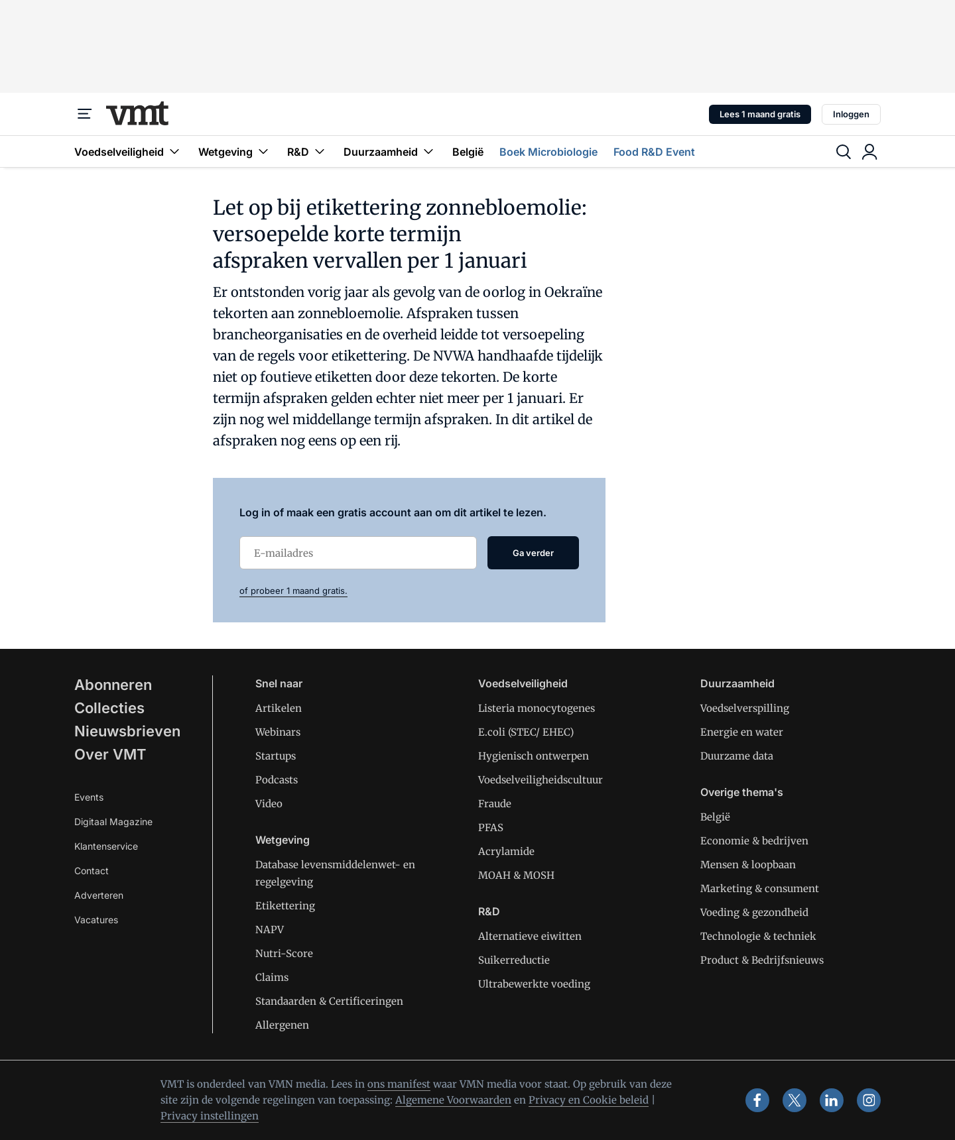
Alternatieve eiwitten (530, 936)
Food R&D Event (654, 151)
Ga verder (533, 552)
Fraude (494, 803)
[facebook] (757, 1100)
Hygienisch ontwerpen (533, 756)
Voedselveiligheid (128, 151)
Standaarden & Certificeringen (329, 1001)
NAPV (269, 929)
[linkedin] (832, 1100)
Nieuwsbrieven (127, 731)
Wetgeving (234, 151)
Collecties (109, 707)
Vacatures (96, 919)
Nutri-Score (284, 953)
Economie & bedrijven (754, 840)
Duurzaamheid (390, 151)
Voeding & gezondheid (754, 912)
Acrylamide (506, 851)
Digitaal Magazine (113, 821)
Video (269, 803)
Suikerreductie (514, 960)
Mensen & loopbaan (748, 864)
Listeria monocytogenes (536, 708)
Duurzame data (736, 756)
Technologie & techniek (758, 936)
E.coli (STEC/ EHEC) (526, 732)
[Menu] (85, 114)
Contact (91, 870)
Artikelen (278, 708)
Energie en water (741, 732)
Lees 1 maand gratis (760, 114)
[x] (794, 1100)
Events (88, 797)
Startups (275, 756)
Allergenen (282, 1025)
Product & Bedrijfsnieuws (762, 960)
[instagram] (869, 1100)
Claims (271, 977)
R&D (307, 151)
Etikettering (285, 905)
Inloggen (851, 114)
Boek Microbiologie (548, 151)
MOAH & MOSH (516, 875)
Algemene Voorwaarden (453, 1100)
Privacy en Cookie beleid (589, 1100)
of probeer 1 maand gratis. (293, 590)
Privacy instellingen (209, 1116)
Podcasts (276, 779)
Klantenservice (106, 846)
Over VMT (110, 754)
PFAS (490, 827)
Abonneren (113, 684)
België (467, 151)
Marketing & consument (759, 888)
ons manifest (398, 1084)
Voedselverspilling (744, 708)
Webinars (277, 732)
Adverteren (98, 895)
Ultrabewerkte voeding (534, 984)
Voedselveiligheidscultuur (540, 779)
